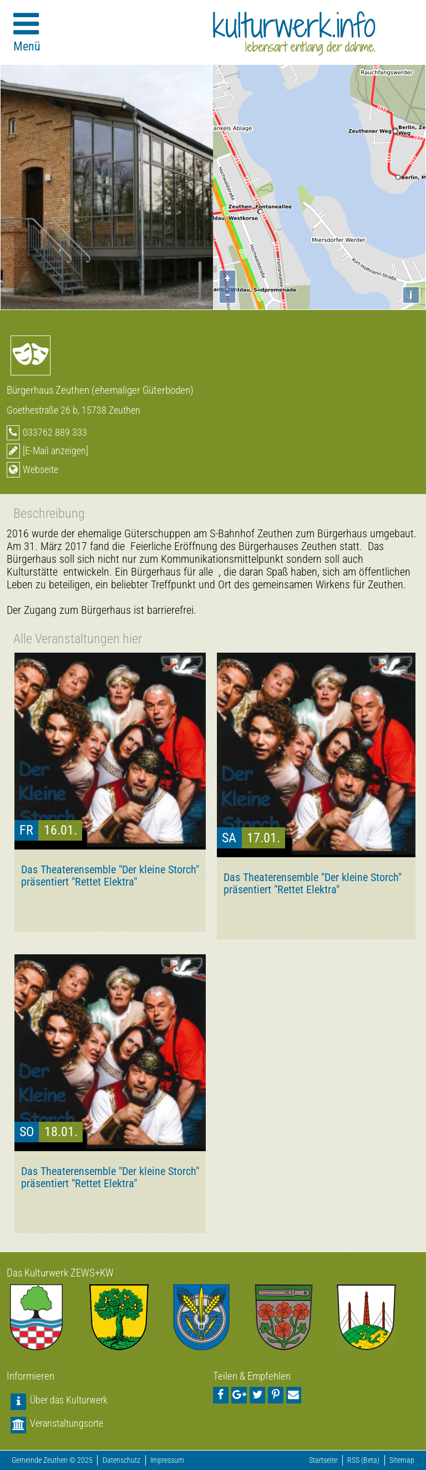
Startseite (323, 1460)
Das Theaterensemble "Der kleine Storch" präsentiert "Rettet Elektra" (110, 875)
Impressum (167, 1460)
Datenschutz (121, 1460)
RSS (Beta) (363, 1460)
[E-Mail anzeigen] (55, 450)
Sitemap (401, 1460)
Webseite (40, 469)
